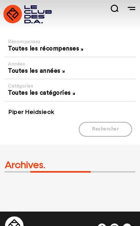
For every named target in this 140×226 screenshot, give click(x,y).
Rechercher (105, 129)
